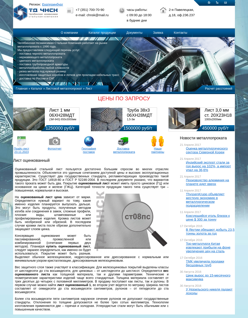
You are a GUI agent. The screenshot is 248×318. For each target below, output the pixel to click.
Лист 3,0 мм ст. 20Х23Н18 (218, 113)
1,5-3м (131, 119)
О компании (69, 32)
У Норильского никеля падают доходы (209, 291)
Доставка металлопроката (123, 150)
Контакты (180, 32)
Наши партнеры (157, 150)
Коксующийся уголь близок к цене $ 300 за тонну (208, 217)
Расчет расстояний (218, 88)
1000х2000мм (213, 119)
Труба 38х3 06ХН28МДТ (139, 113)
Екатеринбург (52, 4)
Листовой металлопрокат (64, 88)
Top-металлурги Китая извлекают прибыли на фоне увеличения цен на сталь (208, 247)
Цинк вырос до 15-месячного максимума (208, 277)
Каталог (36, 88)
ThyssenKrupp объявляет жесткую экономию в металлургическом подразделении (205, 199)
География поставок (89, 150)
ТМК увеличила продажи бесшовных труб (205, 263)
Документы (134, 32)
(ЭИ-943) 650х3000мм (62, 119)
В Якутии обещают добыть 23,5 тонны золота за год (210, 231)
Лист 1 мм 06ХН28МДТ (62, 113)
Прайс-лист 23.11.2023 (21, 150)
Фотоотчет (54, 148)
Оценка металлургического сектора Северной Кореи (207, 150)
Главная (22, 88)
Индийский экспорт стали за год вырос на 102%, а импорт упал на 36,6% (208, 166)
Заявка (158, 32)
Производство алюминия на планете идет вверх (207, 182)
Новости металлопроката (203, 138)
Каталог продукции (102, 32)
